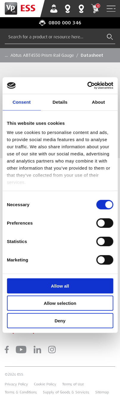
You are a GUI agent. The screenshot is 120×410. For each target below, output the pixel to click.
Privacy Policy (16, 384)
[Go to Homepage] (22, 8)
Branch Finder (67, 8)
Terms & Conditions (21, 392)
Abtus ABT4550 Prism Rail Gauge (42, 55)
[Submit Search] (110, 37)
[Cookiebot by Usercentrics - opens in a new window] (87, 85)
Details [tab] (60, 101)
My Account (53, 8)
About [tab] (98, 101)
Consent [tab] (22, 101)
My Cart (95, 8)
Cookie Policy (45, 384)
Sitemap (102, 392)
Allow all (60, 285)
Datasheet (92, 55)
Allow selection (60, 303)
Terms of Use (73, 384)
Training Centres (81, 8)
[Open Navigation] (111, 9)
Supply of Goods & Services (66, 392)
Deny (60, 320)
